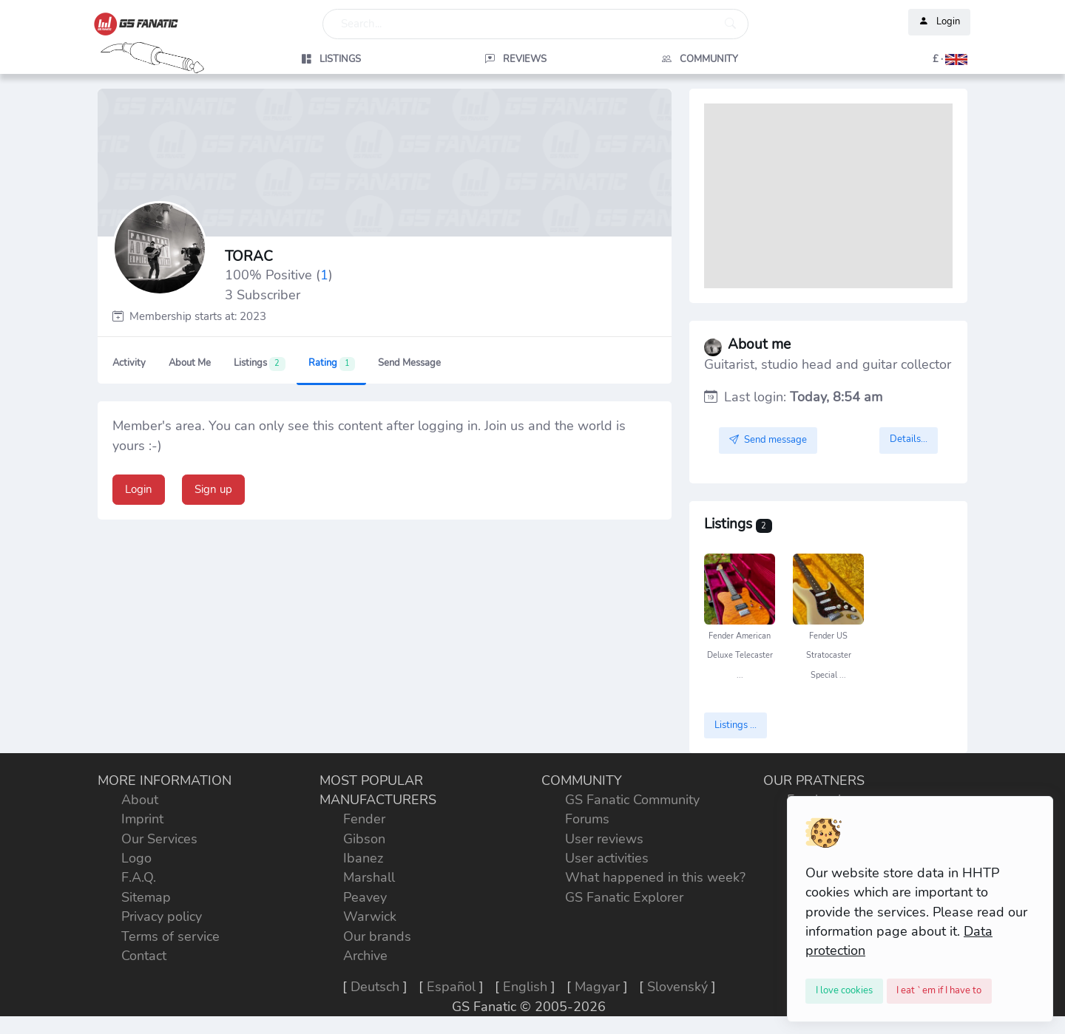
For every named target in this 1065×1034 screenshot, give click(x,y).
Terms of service (170, 936)
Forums (587, 819)
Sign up (213, 489)
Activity (129, 363)
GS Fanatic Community (632, 800)
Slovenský (677, 987)
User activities (607, 858)
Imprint (142, 819)
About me (190, 363)
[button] (884, 59)
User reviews (604, 839)
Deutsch (375, 987)
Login (939, 22)
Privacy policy (161, 916)
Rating (331, 363)
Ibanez (363, 858)
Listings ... (735, 725)
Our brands (377, 936)
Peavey (365, 897)
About (139, 800)
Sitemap (146, 897)
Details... (908, 439)
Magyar (597, 987)
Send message (409, 363)
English (525, 987)
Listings (259, 363)
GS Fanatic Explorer (624, 897)
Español (451, 987)
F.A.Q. (138, 877)
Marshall (369, 877)
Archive (365, 956)
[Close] (844, 991)
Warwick (369, 916)
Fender (364, 819)
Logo (136, 858)
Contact (143, 956)
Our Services (159, 839)
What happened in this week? (655, 877)
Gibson (364, 839)
